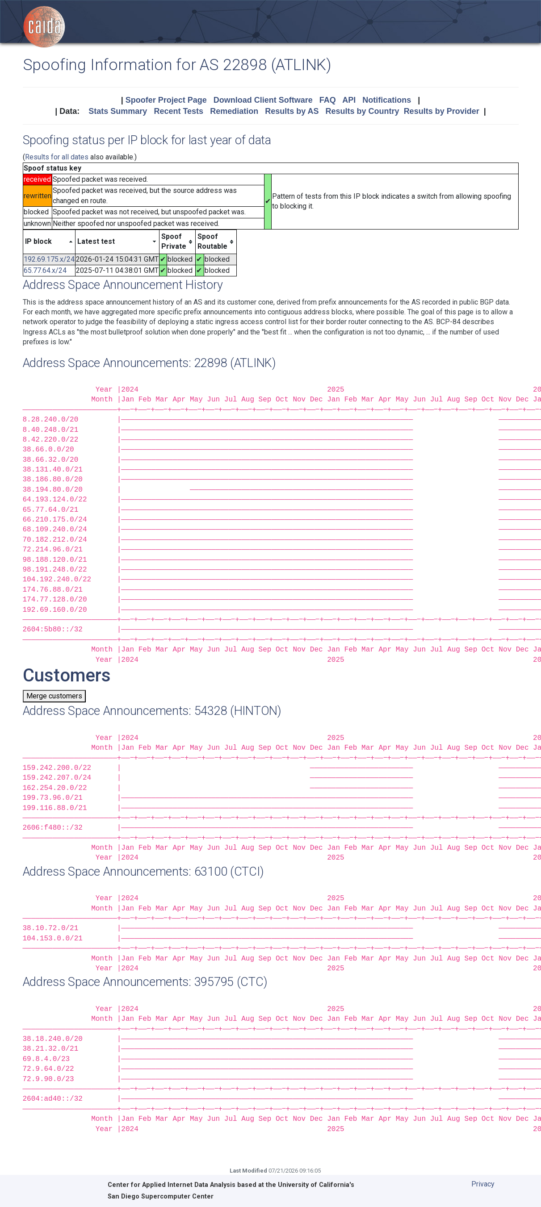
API (349, 100)
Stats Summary (117, 111)
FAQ (327, 100)
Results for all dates (56, 157)
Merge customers (54, 696)
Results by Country (362, 111)
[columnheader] (49, 242)
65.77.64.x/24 (45, 270)
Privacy (483, 1184)
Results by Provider (441, 111)
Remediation (234, 111)
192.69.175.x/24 (49, 259)
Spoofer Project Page (166, 100)
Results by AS (292, 111)
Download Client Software (263, 100)
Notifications (386, 100)
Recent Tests (178, 111)
